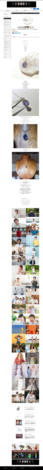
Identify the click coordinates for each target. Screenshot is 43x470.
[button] (18, 20)
